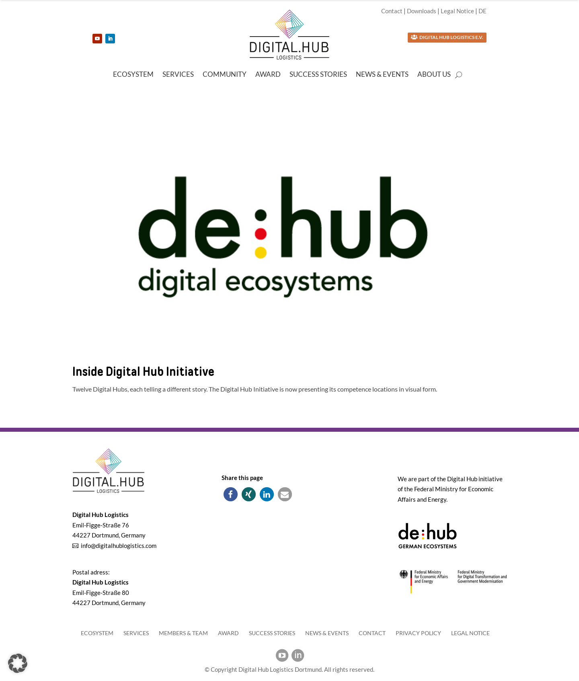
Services (178, 75)
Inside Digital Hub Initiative (143, 371)
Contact (391, 10)
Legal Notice (457, 10)
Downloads (421, 10)
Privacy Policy (418, 633)
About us (434, 75)
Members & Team (183, 633)
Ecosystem (133, 75)
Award (268, 75)
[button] (231, 494)
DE (482, 10)
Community (224, 75)
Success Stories (318, 75)
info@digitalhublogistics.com (118, 545)
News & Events (382, 75)
